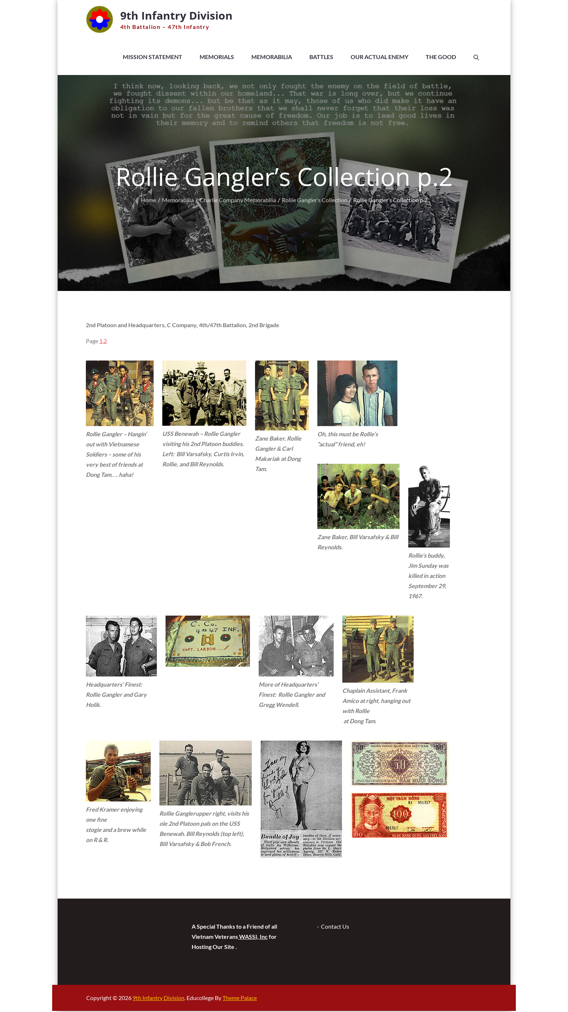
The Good (441, 57)
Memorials (217, 57)
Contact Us (335, 927)
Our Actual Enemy (379, 57)
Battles (321, 57)
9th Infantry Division (181, 15)
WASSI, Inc (253, 937)
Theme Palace (239, 998)
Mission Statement (152, 57)
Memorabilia (271, 57)
